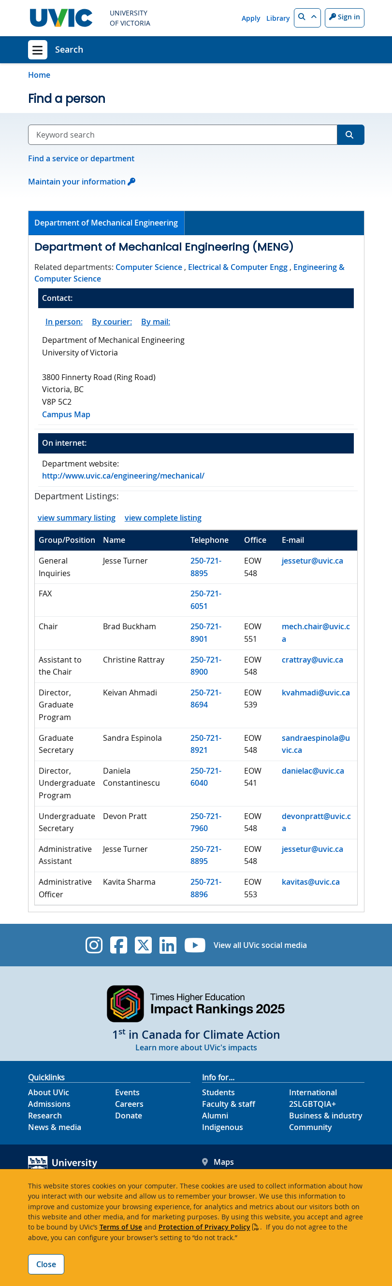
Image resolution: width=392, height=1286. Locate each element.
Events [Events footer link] (127, 1092)
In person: (64, 321)
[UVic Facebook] (118, 945)
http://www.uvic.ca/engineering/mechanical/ (123, 475)
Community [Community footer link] (310, 1127)
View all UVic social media (260, 945)
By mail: (155, 321)
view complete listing (163, 517)
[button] (307, 18)
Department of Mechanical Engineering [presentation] (106, 222)
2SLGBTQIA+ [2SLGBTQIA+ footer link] (312, 1104)
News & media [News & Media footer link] (54, 1127)
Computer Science (149, 267)
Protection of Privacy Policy (204, 1226)
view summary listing (77, 517)
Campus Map (66, 414)
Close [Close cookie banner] (46, 1264)
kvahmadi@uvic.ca (316, 692)
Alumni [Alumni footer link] (215, 1115)
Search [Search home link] (69, 49)
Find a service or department (81, 158)
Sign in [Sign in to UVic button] (344, 16)
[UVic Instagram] (94, 945)
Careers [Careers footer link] (129, 1104)
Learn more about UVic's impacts (196, 1047)
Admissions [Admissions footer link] (49, 1104)
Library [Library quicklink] (278, 18)
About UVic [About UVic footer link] (48, 1092)
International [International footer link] (313, 1092)
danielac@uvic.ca (313, 770)
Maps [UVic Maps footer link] (218, 1162)
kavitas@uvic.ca (311, 881)
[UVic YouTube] (195, 945)
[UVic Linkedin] (168, 945)
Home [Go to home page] (39, 75)
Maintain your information (77, 181)
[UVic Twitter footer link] (143, 945)
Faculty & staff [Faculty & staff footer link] (228, 1104)
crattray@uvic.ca (312, 659)
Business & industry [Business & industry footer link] (326, 1115)
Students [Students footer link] (218, 1092)
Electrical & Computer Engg (238, 267)
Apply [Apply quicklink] (251, 18)
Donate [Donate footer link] (128, 1115)
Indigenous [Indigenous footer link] (222, 1127)
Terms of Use (121, 1226)
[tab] (107, 223)
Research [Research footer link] (45, 1115)
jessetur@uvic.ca (312, 560)
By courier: (112, 321)
